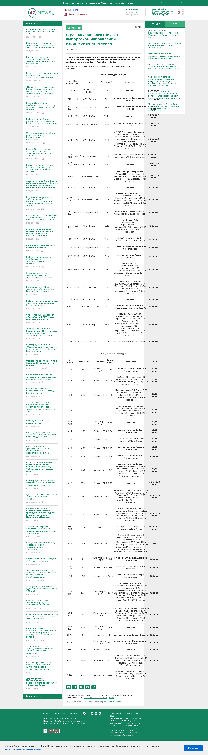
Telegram (96, 713)
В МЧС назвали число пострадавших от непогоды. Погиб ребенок (42, 393)
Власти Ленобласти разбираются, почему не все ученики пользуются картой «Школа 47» (42, 108)
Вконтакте (84, 713)
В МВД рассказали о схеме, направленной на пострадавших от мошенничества (42, 548)
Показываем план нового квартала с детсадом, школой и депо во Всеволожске (42, 379)
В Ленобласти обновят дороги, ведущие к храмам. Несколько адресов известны (42, 123)
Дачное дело (128, 3)
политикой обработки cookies (24, 750)
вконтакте (69, 10)
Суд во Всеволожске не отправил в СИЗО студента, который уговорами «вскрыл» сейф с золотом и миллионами (164, 95)
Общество (106, 3)
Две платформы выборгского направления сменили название (42, 499)
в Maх (111, 698)
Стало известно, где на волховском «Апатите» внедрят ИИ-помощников (42, 277)
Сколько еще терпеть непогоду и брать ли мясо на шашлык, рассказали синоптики (42, 652)
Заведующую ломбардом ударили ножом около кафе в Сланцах (42, 591)
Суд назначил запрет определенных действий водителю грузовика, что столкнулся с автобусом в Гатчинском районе (162, 81)
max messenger (76, 10)
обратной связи (113, 702)
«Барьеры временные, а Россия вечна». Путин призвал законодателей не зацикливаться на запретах (42, 334)
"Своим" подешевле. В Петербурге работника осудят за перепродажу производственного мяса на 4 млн (42, 409)
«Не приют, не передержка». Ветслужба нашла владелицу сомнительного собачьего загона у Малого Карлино (42, 92)
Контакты (60, 714)
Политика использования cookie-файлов (64, 724)
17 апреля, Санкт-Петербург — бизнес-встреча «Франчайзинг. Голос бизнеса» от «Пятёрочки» (164, 107)
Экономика (77, 3)
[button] (68, 687)
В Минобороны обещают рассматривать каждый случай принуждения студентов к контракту (42, 668)
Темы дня (155, 24)
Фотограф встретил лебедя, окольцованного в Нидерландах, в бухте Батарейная (42, 138)
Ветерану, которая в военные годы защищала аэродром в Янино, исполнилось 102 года (42, 219)
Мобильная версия (66, 10)
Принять (193, 748)
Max (100, 713)
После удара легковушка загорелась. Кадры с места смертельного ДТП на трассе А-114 (163, 68)
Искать (182, 3)
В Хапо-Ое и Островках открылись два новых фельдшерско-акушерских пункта (42, 154)
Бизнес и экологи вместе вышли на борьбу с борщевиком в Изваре (42, 604)
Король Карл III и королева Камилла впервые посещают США (42, 33)
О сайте (47, 714)
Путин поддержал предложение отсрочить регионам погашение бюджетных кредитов (42, 452)
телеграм (73, 10)
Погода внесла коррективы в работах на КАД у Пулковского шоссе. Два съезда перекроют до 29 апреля (42, 203)
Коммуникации (74, 28)
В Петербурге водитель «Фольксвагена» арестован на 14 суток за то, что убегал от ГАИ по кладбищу (42, 350)
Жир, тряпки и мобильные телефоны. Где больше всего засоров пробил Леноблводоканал (42, 576)
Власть (66, 3)
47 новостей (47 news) (122, 713)
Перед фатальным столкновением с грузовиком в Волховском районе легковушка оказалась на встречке (42, 635)
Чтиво (117, 3)
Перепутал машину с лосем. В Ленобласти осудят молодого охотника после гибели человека (42, 170)
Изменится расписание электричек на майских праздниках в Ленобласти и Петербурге (42, 62)
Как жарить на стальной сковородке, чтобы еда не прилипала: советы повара (42, 47)
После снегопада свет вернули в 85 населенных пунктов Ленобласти (164, 46)
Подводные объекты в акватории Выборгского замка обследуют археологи (164, 56)
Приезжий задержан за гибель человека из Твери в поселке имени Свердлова (42, 618)
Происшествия (92, 3)
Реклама (72, 714)
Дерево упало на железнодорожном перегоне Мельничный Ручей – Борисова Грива (164, 34)
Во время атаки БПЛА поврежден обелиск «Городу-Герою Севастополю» (42, 291)
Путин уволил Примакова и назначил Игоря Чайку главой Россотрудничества (42, 436)
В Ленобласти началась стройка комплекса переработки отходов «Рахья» (42, 262)
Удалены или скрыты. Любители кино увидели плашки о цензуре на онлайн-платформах (42, 532)
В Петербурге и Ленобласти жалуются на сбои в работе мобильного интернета (42, 485)
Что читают (175, 24)
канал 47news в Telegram (95, 698)
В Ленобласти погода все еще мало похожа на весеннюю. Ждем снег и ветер (42, 305)
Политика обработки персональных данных (66, 721)
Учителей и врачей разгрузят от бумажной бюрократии (42, 562)
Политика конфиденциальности (59, 718)
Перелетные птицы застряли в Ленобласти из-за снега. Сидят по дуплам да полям (42, 77)
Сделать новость (76, 14)
